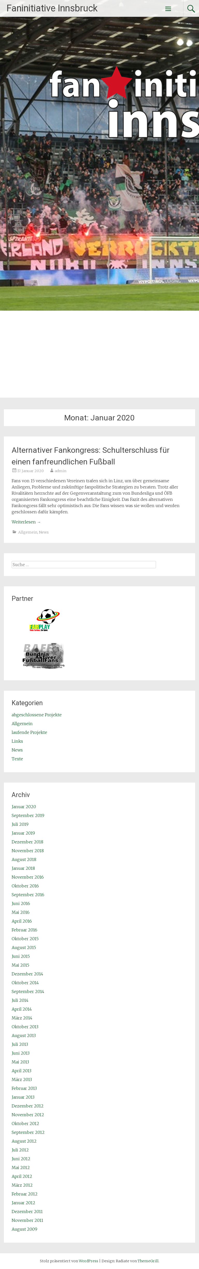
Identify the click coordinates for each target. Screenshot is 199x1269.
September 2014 (28, 991)
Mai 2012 (21, 1167)
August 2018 (24, 859)
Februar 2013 (24, 1088)
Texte (17, 758)
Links (17, 741)
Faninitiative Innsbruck (52, 8)
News (44, 532)
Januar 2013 (23, 1097)
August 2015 (24, 947)
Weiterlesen (26, 521)
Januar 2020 (24, 806)
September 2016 (28, 894)
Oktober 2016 (25, 885)
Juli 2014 (20, 1000)
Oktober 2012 (25, 1123)
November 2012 (28, 1114)
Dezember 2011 (27, 1211)
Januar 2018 (23, 868)
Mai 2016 (21, 912)
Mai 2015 (20, 965)
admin (60, 471)
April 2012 (22, 1176)
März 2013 (22, 1079)
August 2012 (24, 1141)
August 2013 (24, 1035)
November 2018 (28, 850)
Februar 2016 (24, 929)
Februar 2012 (25, 1194)
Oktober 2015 (25, 938)
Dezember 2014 (27, 973)
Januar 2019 (23, 833)
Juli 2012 (20, 1150)
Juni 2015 (21, 956)
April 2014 (22, 1009)
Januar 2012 (23, 1202)
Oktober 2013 (25, 1026)
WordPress (88, 1261)
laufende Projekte (29, 732)
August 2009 (24, 1229)
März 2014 (22, 1017)
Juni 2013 (21, 1053)
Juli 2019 (20, 824)
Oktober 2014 (25, 982)
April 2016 (22, 921)
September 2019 (28, 815)
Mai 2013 (20, 1061)
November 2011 (27, 1220)
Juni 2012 (21, 1158)
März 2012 (22, 1185)
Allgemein (27, 532)
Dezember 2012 (28, 1105)
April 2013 (21, 1070)
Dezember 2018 (27, 841)
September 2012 (28, 1132)
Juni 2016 (21, 903)
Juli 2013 (20, 1044)
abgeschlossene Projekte (37, 714)
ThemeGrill (148, 1261)
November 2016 (28, 877)
